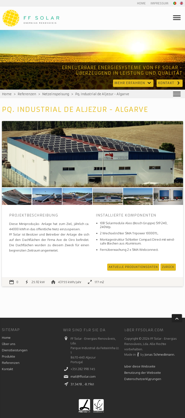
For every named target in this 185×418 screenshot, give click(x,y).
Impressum (159, 3)
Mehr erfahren (133, 83)
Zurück (168, 267)
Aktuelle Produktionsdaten (133, 267)
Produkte (8, 356)
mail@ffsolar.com (83, 376)
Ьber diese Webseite (139, 366)
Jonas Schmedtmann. (160, 354)
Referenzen (27, 94)
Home (141, 3)
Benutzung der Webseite (142, 373)
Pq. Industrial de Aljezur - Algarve (102, 94)
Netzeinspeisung (55, 94)
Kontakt (169, 83)
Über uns (8, 344)
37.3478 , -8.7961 (82, 384)
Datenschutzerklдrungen (142, 379)
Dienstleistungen (14, 350)
